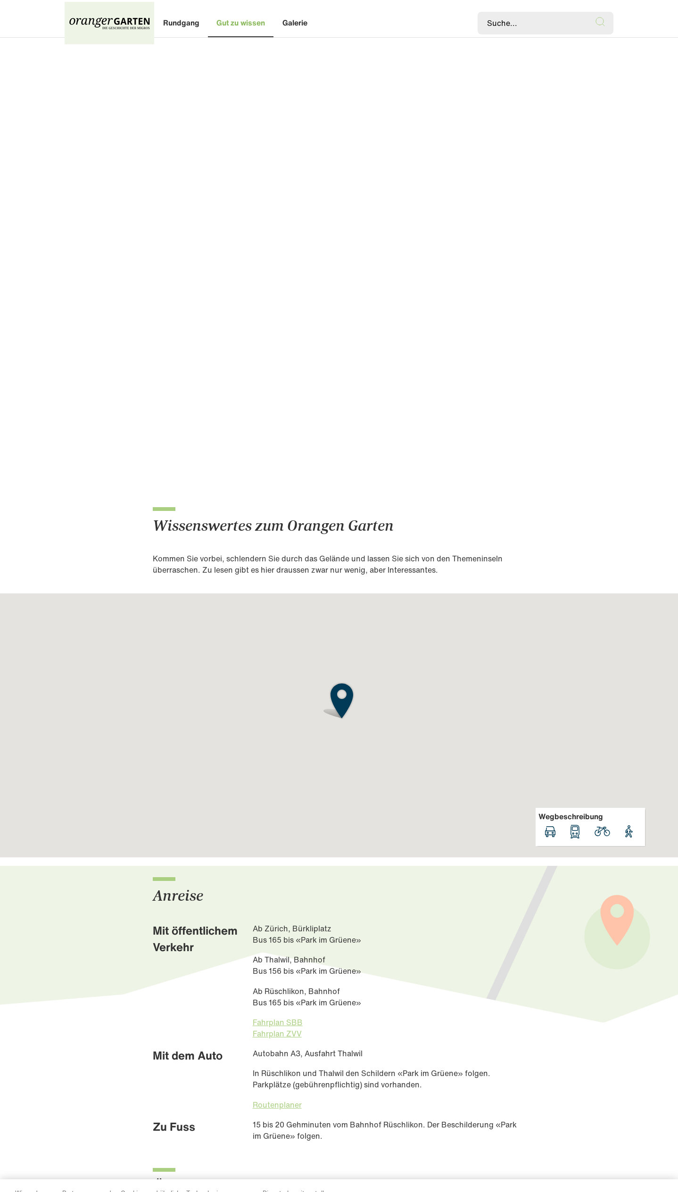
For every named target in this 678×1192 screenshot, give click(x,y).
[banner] (339, 23)
